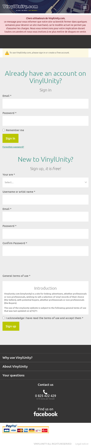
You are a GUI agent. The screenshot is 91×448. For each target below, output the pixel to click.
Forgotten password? (13, 146)
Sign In (10, 138)
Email (7, 95)
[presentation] (28, 264)
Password (9, 113)
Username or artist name (19, 191)
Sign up (11, 326)
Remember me (13, 130)
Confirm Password (15, 243)
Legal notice (81, 443)
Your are (9, 174)
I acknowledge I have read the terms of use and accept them (43, 318)
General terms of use (16, 275)
